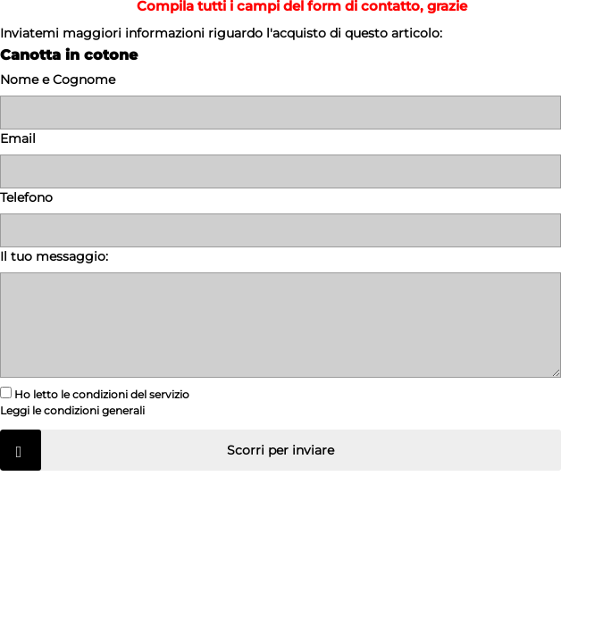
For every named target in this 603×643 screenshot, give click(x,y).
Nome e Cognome (57, 79)
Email (18, 138)
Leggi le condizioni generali (72, 410)
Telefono (26, 197)
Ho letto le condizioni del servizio (94, 393)
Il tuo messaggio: (54, 256)
